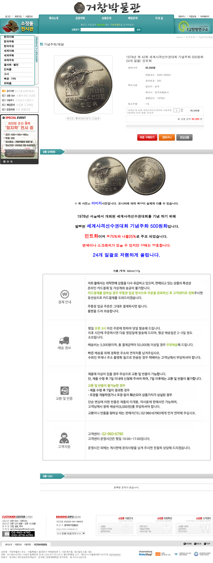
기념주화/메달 (205, 37)
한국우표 (9, 46)
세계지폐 (9, 50)
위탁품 (7, 83)
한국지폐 (9, 36)
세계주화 (9, 55)
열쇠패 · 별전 (11, 64)
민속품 (7, 69)
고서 (6, 74)
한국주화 (9, 41)
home (179, 37)
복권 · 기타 (10, 78)
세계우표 (9, 60)
